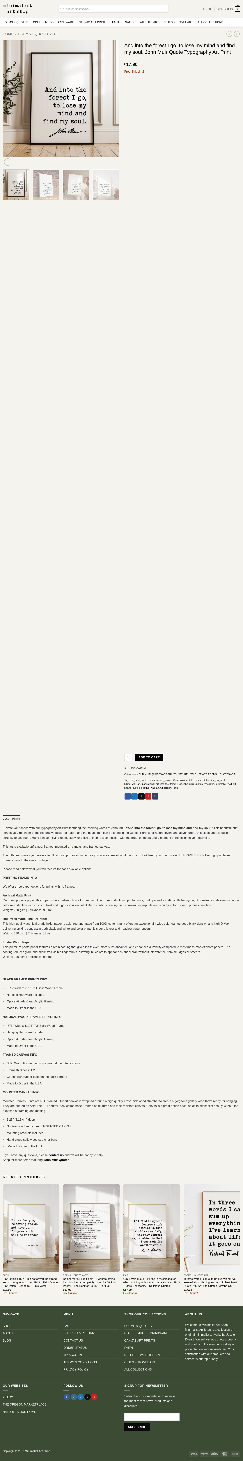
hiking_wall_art (132, 784)
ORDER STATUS (75, 1347)
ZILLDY (8, 1397)
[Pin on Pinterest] (148, 796)
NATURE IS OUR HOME (19, 1411)
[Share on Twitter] (134, 796)
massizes (209, 784)
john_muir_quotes (193, 784)
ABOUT (8, 1333)
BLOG (7, 1340)
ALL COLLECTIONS (210, 22)
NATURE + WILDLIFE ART (142, 22)
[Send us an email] (87, 1397)
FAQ (66, 1326)
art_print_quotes (139, 780)
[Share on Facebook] (128, 796)
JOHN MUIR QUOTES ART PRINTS (157, 774)
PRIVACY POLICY (75, 1369)
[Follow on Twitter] (80, 1397)
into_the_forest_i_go (171, 784)
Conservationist (181, 780)
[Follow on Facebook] (67, 1397)
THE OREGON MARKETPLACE (25, 1404)
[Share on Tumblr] (155, 796)
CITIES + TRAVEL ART (178, 22)
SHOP (7, 1326)
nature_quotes (132, 787)
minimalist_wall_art (225, 784)
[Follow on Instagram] (74, 1397)
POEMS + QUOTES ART (37, 34)
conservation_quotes (161, 780)
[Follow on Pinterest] (94, 1397)
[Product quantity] (128, 757)
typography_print (169, 787)
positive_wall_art (150, 787)
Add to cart (149, 757)
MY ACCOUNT (73, 1354)
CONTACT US (73, 1340)
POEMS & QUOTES (15, 22)
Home (8, 34)
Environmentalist (200, 780)
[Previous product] (237, 34)
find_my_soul (218, 780)
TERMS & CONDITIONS (80, 1362)
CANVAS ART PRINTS (93, 22)
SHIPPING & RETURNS (79, 1333)
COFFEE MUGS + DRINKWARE (53, 22)
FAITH (116, 22)
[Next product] (229, 34)
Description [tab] (11, 818)
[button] (229, 9)
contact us (56, 1155)
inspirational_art (150, 784)
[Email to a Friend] (141, 796)
